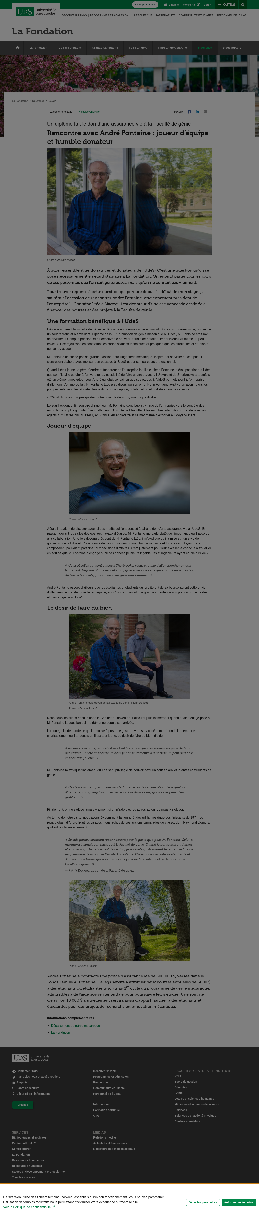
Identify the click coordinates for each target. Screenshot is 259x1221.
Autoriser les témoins (238, 1202)
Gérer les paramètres (203, 1202)
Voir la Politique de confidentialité (27, 1207)
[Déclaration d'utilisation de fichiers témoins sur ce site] (129, 1202)
